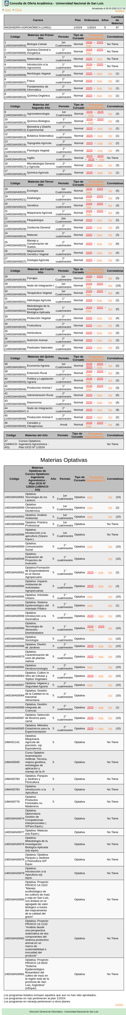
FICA (18, 9)
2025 (100, 42)
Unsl (8, 9)
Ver (110, 73)
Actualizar (119, 11)
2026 (89, 42)
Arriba (119, 1004)
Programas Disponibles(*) (95, 36)
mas (88, 45)
